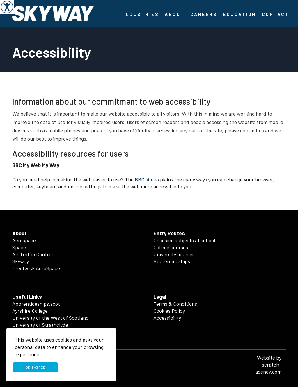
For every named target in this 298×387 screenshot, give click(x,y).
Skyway (20, 261)
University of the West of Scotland (50, 317)
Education (239, 14)
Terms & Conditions (175, 304)
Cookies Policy (169, 311)
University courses (174, 254)
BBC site (144, 179)
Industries (141, 14)
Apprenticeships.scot (36, 304)
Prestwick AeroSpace (36, 268)
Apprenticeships (171, 261)
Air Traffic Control (32, 254)
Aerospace (24, 240)
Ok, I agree (35, 367)
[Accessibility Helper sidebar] (7, 7)
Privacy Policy (85, 367)
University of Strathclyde (40, 324)
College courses (170, 247)
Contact (275, 14)
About (175, 14)
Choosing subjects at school (184, 240)
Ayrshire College (30, 311)
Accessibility (167, 317)
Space (19, 247)
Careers (203, 14)
